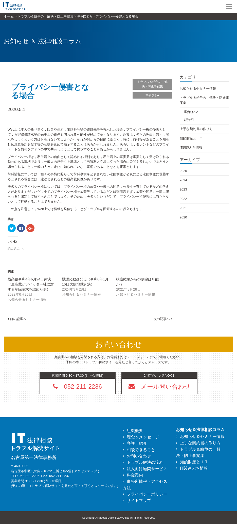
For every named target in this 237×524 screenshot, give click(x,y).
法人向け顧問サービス (147, 469)
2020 (183, 217)
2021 (183, 208)
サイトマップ (139, 500)
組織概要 (135, 430)
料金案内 (135, 475)
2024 (183, 180)
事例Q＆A (152, 95)
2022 (183, 199)
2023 (183, 189)
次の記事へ (162, 319)
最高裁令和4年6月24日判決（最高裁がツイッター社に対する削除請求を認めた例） (31, 284)
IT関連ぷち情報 (191, 147)
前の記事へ (17, 319)
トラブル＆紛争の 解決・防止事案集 (152, 84)
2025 (183, 171)
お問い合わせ (139, 456)
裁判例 (189, 120)
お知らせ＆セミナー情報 (198, 88)
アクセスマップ (85, 471)
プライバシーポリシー (147, 494)
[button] (159, 386)
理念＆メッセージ (143, 437)
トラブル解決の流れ (145, 462)
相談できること (141, 450)
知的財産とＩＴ (191, 138)
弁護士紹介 (137, 443)
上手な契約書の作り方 (196, 129)
